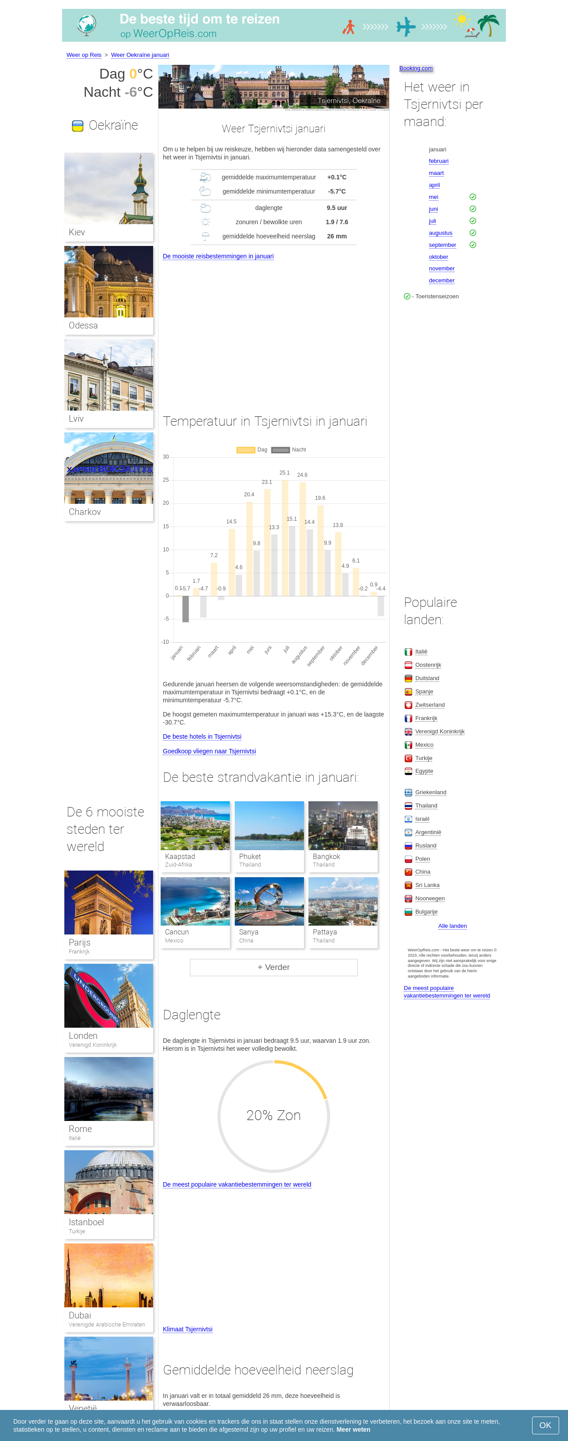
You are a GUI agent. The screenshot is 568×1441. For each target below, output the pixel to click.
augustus (441, 233)
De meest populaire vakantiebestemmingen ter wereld (237, 1184)
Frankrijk (79, 951)
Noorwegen (430, 898)
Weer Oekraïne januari (140, 54)
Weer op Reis (84, 54)
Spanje (424, 691)
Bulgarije (426, 911)
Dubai (80, 1315)
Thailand (426, 805)
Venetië (83, 1408)
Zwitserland (430, 704)
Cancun (177, 932)
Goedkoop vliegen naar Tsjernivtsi (209, 751)
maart (436, 173)
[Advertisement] (273, 328)
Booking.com (416, 68)
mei (433, 197)
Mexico (424, 744)
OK (546, 1425)
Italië (75, 1138)
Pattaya (325, 932)
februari (439, 161)
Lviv (76, 418)
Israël (422, 819)
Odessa (83, 325)
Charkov (85, 512)
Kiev (77, 232)
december (442, 280)
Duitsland (427, 678)
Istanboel (86, 1222)
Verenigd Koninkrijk (93, 1044)
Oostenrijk (428, 664)
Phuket (250, 856)
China (422, 871)
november (442, 268)
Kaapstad (180, 856)
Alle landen (452, 925)
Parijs (80, 942)
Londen (83, 1035)
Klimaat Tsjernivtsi (188, 1329)
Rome (80, 1129)
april (434, 185)
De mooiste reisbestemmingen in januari (218, 256)
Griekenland (430, 792)
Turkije (77, 1231)
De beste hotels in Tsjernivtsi (202, 736)
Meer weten (353, 1429)
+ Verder (274, 967)
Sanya (249, 932)
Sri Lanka (427, 885)
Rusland (426, 845)
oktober (438, 256)
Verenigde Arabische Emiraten (107, 1324)
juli (432, 221)
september (442, 244)
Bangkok (326, 856)
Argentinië (428, 832)
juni (433, 209)
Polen (422, 858)
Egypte (424, 771)
